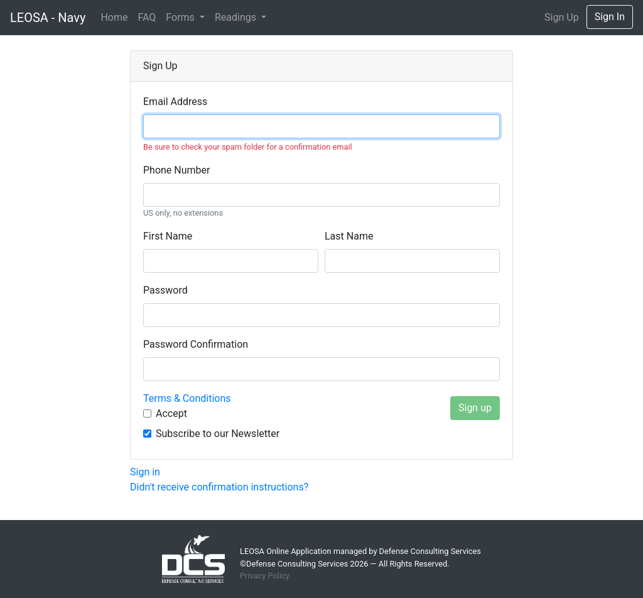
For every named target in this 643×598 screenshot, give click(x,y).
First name (167, 236)
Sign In (610, 17)
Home (113, 17)
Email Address (175, 102)
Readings (237, 17)
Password (165, 290)
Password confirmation (195, 344)
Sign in (145, 472)
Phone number (176, 170)
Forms (181, 17)
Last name (349, 236)
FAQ (147, 17)
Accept (171, 413)
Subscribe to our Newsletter (217, 434)
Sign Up (561, 17)
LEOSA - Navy (47, 17)
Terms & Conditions (187, 398)
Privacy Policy (264, 575)
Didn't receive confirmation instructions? (219, 487)
